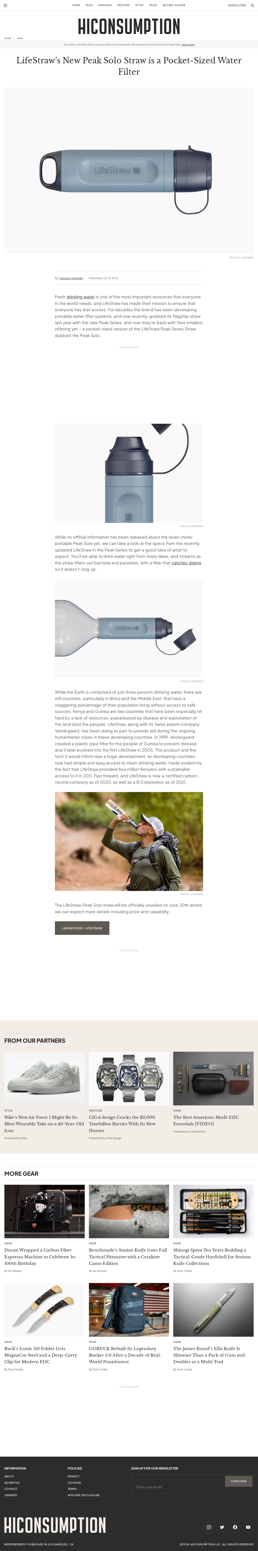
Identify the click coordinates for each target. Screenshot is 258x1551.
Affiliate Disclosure (84, 1495)
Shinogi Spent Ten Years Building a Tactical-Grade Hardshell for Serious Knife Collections (212, 1257)
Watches (105, 5)
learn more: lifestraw (82, 928)
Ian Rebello (15, 1271)
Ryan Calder (184, 1271)
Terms (72, 1488)
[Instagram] (209, 1527)
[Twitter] (222, 1527)
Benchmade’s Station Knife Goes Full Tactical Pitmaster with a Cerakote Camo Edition (128, 1257)
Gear (76, 5)
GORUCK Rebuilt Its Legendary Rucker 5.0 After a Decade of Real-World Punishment (125, 1355)
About (9, 1476)
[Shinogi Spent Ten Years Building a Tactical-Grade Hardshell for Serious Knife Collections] (213, 1211)
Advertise (11, 1482)
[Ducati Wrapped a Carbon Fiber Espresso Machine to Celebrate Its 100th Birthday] (44, 1211)
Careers (10, 1495)
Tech (89, 5)
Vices (153, 5)
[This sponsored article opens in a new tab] (44, 1078)
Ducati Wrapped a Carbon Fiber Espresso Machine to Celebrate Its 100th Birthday (40, 1257)
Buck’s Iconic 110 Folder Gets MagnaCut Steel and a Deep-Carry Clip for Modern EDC (40, 1355)
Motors (123, 5)
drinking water (81, 296)
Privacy (74, 1476)
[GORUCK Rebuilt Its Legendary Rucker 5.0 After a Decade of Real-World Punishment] (129, 1310)
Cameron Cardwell (71, 278)
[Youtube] (248, 1527)
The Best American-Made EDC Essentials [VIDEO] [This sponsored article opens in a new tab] (206, 1120)
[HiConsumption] (129, 26)
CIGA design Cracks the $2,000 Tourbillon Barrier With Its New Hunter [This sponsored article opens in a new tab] (122, 1124)
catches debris (186, 562)
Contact (11, 1488)
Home (7, 38)
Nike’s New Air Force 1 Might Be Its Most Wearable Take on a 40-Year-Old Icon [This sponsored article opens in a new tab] (44, 1124)
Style (139, 5)
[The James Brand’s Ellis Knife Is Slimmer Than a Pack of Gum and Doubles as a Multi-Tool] (213, 1310)
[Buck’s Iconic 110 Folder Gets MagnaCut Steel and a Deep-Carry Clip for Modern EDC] (44, 1310)
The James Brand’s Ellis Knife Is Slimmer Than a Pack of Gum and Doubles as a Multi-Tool (209, 1355)
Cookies (74, 1482)
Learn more (188, 44)
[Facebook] (235, 1527)
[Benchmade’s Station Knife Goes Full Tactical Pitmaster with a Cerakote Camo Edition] (129, 1211)
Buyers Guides (174, 5)
